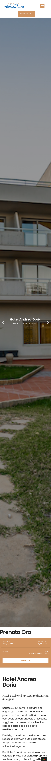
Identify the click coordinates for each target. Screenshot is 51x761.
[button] (42, 6)
